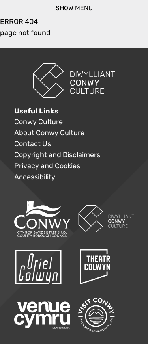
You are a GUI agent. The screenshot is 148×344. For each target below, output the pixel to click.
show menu (74, 8)
